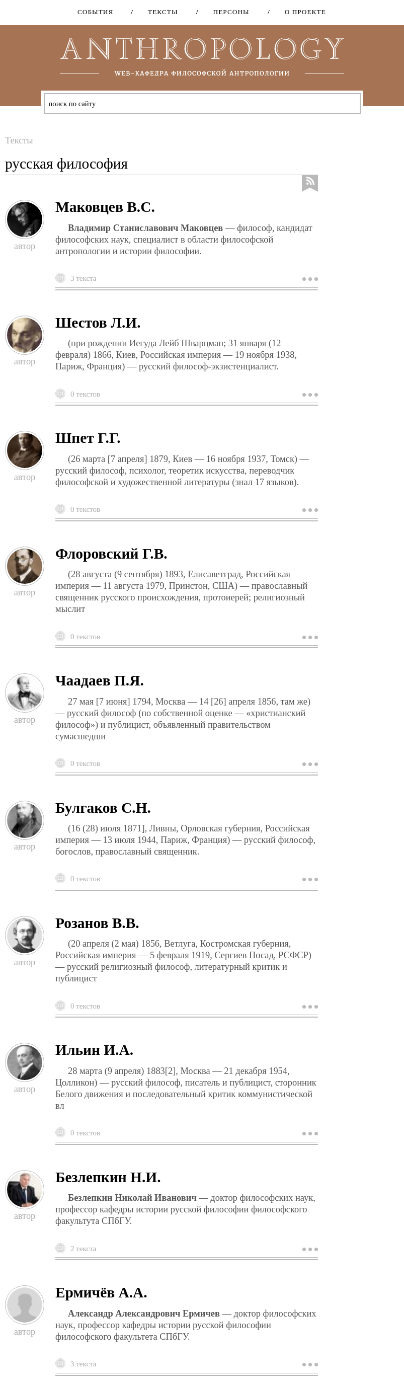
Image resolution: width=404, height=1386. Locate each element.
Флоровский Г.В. (111, 554)
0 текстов (85, 394)
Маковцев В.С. (105, 207)
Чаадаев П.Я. (99, 680)
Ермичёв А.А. (101, 1292)
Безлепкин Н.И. (108, 1177)
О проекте (302, 12)
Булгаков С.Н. (103, 808)
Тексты (159, 12)
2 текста (83, 1249)
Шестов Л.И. (98, 323)
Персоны (228, 12)
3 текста (83, 278)
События (95, 12)
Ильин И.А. (94, 1050)
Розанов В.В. (97, 923)
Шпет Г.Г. (88, 438)
